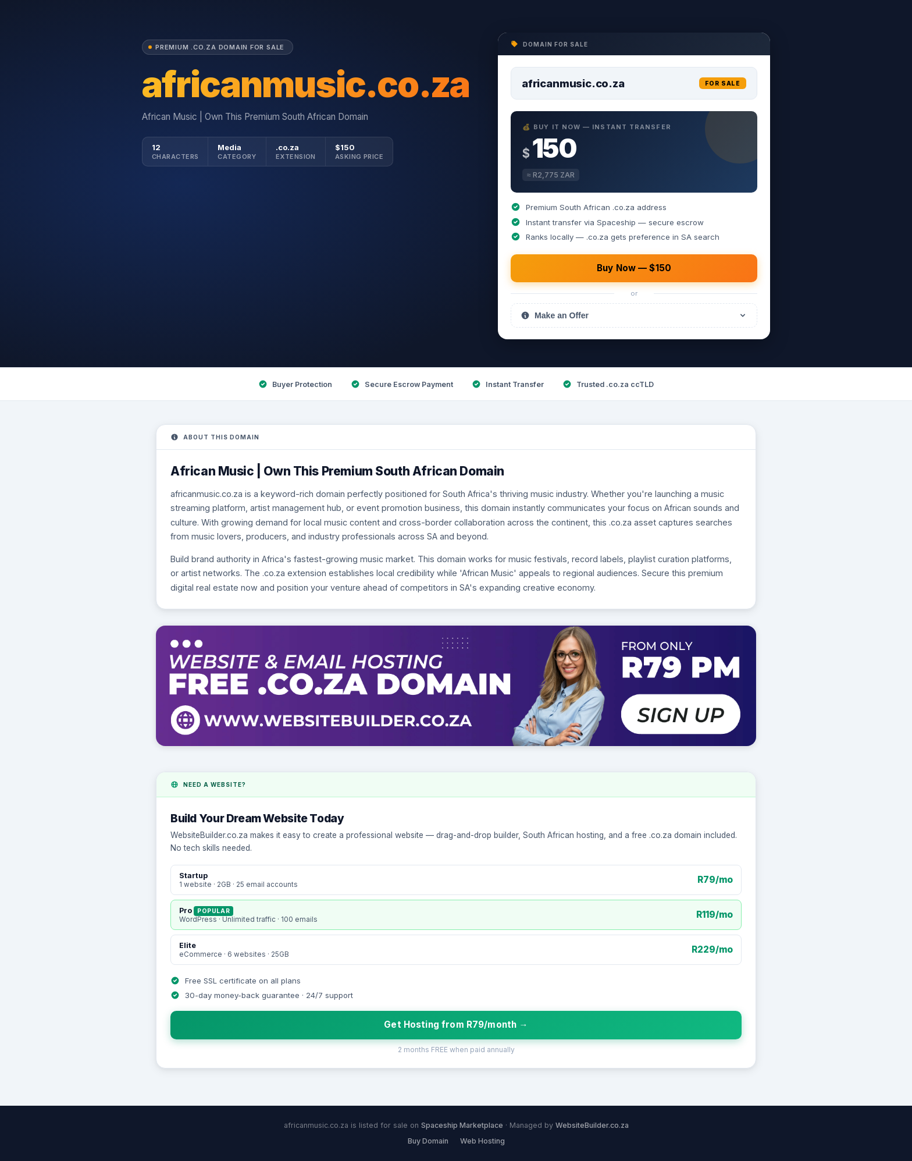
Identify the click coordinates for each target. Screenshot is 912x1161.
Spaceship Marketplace (462, 1125)
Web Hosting (482, 1141)
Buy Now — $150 (634, 268)
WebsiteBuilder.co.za (592, 1125)
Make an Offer (634, 315)
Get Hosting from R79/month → (456, 1024)
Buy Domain (428, 1141)
